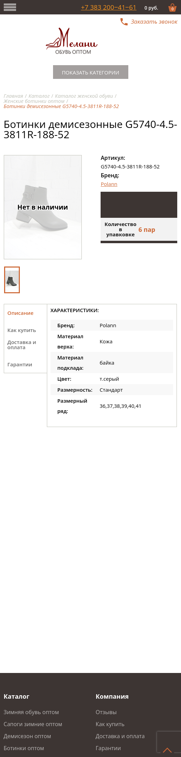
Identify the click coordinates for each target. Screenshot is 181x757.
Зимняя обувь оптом (31, 712)
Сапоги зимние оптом (33, 724)
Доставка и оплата (120, 736)
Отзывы (105, 712)
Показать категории (90, 72)
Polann (109, 183)
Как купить (109, 724)
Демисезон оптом (27, 736)
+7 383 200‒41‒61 (109, 7)
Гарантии (108, 748)
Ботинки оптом (24, 748)
